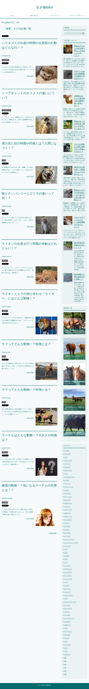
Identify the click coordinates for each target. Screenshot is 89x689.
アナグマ (67, 454)
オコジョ (67, 493)
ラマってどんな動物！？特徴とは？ (26, 344)
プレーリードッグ (70, 602)
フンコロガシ (69, 595)
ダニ (66, 559)
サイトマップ (55, 15)
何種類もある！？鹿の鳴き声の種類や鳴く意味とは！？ (79, 101)
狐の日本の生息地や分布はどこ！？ (79, 245)
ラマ (4, 356)
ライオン (5, 260)
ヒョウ (67, 585)
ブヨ (66, 598)
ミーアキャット (6, 110)
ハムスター (68, 572)
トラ (4, 160)
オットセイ (68, 497)
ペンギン (67, 605)
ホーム (12, 15)
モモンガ (67, 625)
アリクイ (67, 464)
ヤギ (66, 628)
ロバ (66, 648)
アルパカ (67, 467)
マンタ (67, 612)
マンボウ (67, 615)
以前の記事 (52, 533)
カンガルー (68, 520)
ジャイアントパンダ (71, 543)
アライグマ (68, 460)
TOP (8, 22)
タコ (66, 552)
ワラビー (67, 654)
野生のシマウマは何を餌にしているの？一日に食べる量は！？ (79, 195)
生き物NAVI (44, 7)
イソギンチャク (70, 477)
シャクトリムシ (70, 539)
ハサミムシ (68, 569)
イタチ (67, 480)
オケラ (67, 490)
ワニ (66, 651)
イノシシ (67, 483)
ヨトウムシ (68, 631)
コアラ (67, 523)
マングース (68, 608)
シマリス (67, 536)
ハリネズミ (5, 60)
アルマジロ (68, 470)
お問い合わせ (34, 15)
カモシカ (67, 513)
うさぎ (67, 450)
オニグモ (67, 500)
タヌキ (67, 556)
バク (66, 582)
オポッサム (68, 503)
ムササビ (67, 621)
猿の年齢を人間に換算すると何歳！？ (79, 276)
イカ (66, 473)
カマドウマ (68, 510)
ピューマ (67, 592)
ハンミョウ (68, 579)
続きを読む (30, 76)
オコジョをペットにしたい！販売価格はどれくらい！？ (79, 222)
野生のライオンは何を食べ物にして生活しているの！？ (79, 50)
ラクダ (67, 638)
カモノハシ (68, 516)
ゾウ (66, 549)
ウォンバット (69, 487)
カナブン (67, 506)
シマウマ (67, 533)
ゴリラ (67, 529)
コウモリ (67, 526)
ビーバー (67, 589)
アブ (66, 457)
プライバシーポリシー (76, 15)
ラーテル (5, 452)
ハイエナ (67, 566)
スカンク (67, 546)
